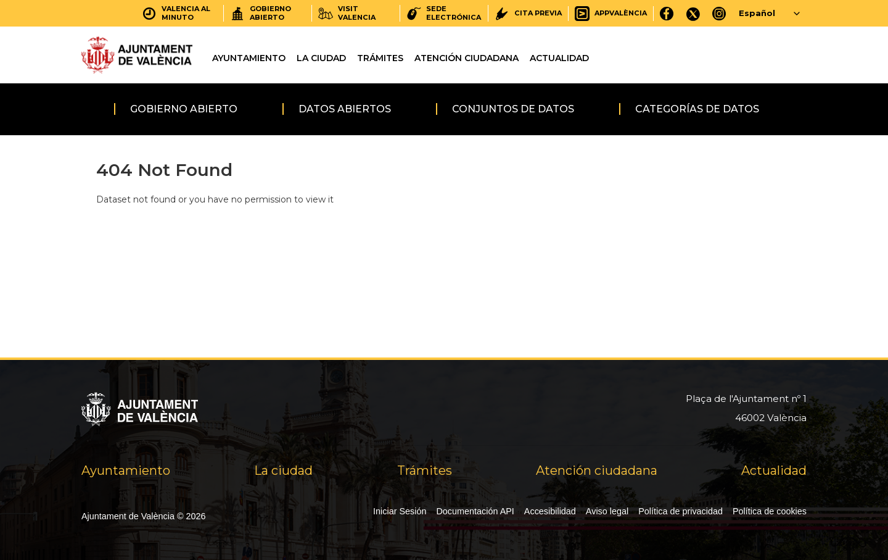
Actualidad (559, 58)
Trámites (380, 58)
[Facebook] (667, 13)
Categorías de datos (697, 109)
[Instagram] (719, 13)
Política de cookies (770, 511)
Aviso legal (607, 511)
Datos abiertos (344, 109)
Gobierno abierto (183, 109)
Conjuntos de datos (513, 109)
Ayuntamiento (249, 58)
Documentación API (475, 511)
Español (757, 13)
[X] (693, 13)
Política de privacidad (680, 511)
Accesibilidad (550, 511)
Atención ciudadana (466, 58)
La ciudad (321, 58)
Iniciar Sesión (399, 511)
